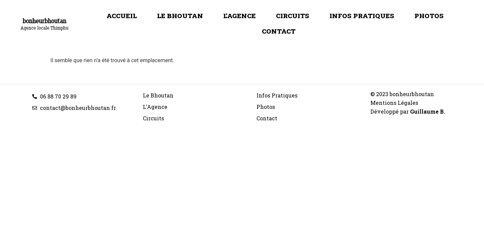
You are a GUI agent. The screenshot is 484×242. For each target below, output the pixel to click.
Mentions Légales (394, 102)
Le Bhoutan (180, 15)
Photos (429, 15)
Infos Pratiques (361, 15)
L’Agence (239, 15)
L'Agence (155, 106)
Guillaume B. (427, 111)
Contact (278, 31)
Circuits (292, 15)
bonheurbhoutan (44, 21)
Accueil (122, 15)
